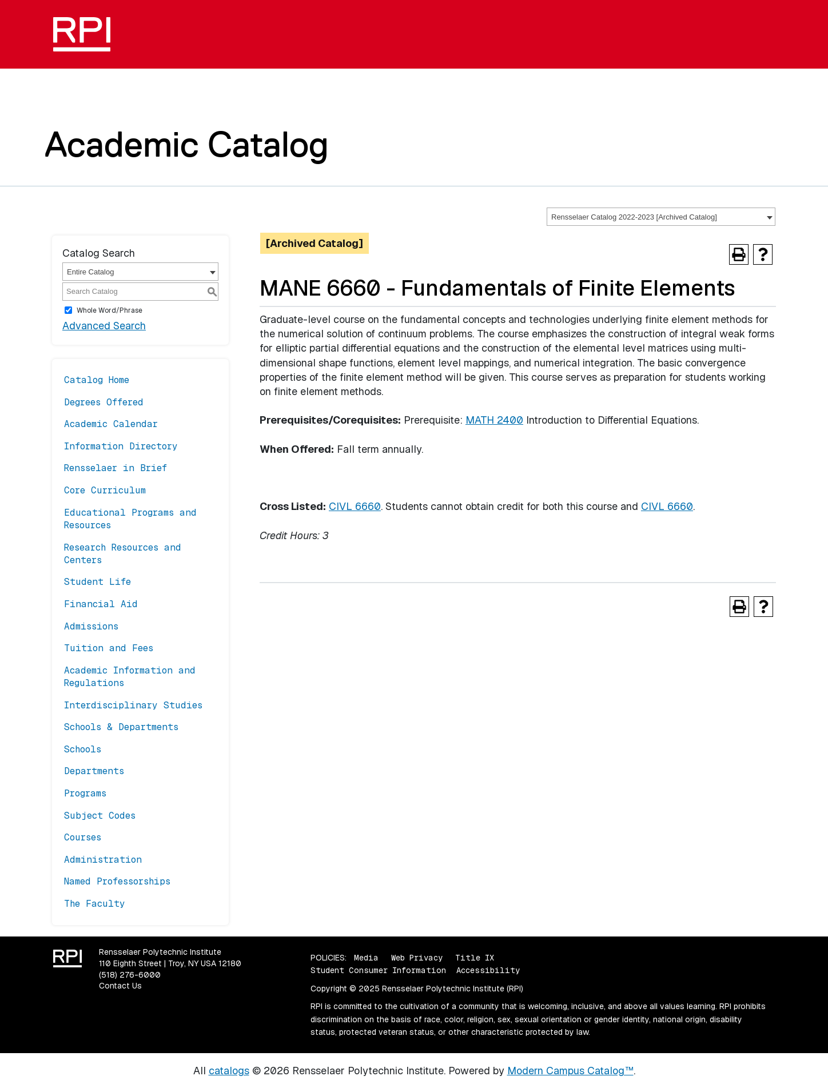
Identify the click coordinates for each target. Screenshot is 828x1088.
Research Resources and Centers (122, 553)
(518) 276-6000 (130, 975)
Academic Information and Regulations (130, 676)
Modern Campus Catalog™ (570, 1070)
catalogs (229, 1070)
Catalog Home (96, 380)
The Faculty (94, 904)
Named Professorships (117, 881)
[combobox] (661, 217)
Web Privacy (417, 958)
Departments (94, 771)
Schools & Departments (121, 727)
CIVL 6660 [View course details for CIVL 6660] (355, 506)
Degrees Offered (104, 402)
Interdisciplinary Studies (133, 705)
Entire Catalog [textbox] (90, 272)
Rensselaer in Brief (115, 468)
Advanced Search (104, 325)
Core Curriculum (105, 490)
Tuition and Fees (108, 648)
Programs (85, 793)
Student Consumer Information (378, 970)
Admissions (91, 626)
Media (366, 958)
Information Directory (121, 446)
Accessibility (488, 970)
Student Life (97, 582)
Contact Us (120, 986)
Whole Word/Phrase (109, 309)
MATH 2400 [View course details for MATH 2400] (494, 420)
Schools (82, 749)
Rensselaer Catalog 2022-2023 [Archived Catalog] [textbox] (634, 217)
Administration (103, 860)
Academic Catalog (187, 144)
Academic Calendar (111, 424)
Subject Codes (100, 816)
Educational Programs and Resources (130, 519)
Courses (82, 837)
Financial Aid (101, 604)
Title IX (474, 958)
